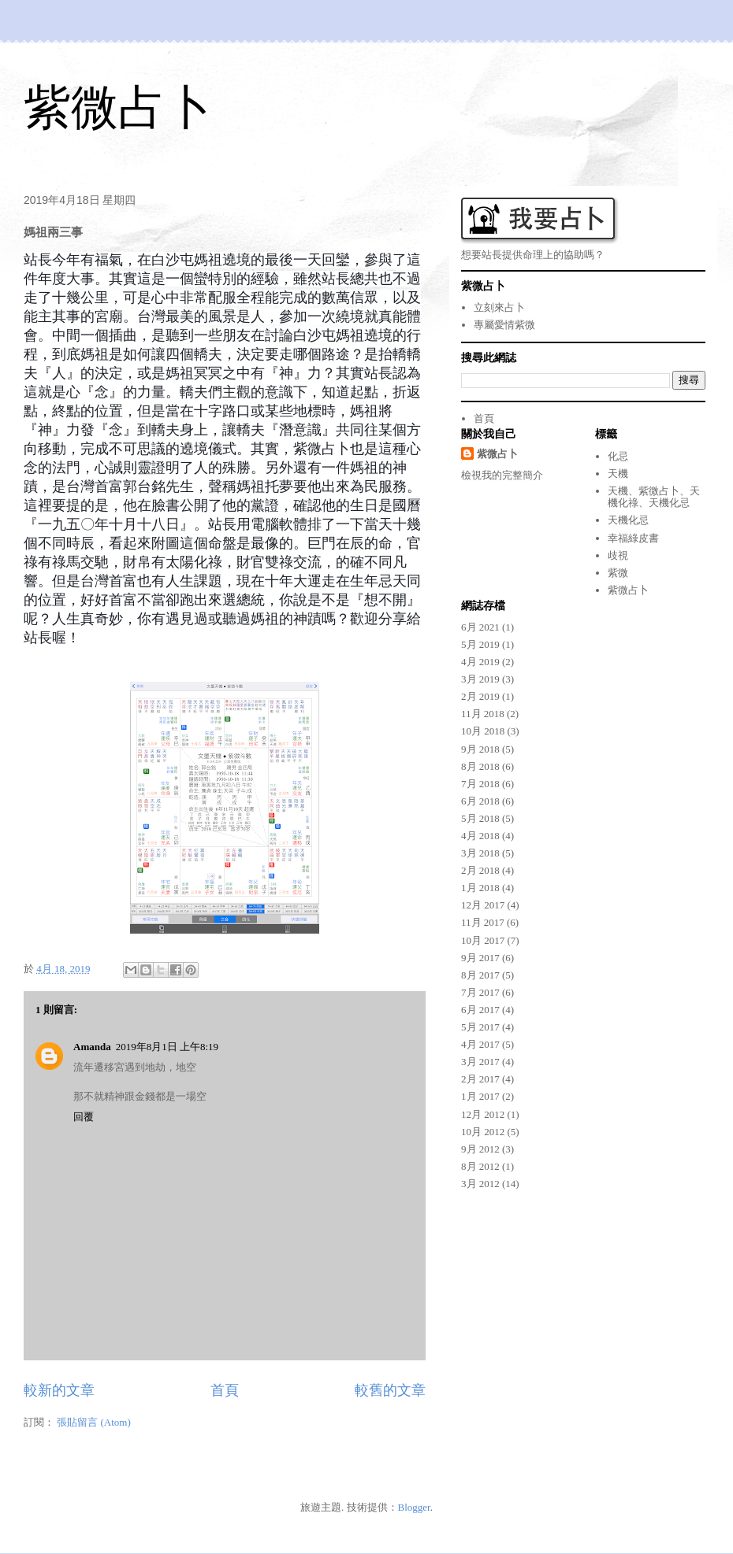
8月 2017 (480, 975)
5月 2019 (480, 644)
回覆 (83, 1117)
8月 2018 (480, 766)
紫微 (618, 573)
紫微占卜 (118, 107)
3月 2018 (480, 853)
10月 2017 (482, 940)
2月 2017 (480, 1079)
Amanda (92, 1047)
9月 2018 (480, 749)
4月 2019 (480, 662)
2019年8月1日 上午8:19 (167, 1047)
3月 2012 (480, 1184)
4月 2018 (480, 836)
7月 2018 (480, 784)
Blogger (414, 1507)
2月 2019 (480, 696)
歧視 (618, 555)
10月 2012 (482, 1132)
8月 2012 (480, 1166)
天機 (618, 473)
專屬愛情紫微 (504, 325)
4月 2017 (480, 1044)
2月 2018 (480, 870)
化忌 (618, 456)
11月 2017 (482, 922)
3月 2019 (480, 679)
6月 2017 (480, 1010)
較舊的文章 (390, 1390)
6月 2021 (480, 627)
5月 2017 (480, 1027)
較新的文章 (59, 1390)
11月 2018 (482, 714)
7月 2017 (480, 992)
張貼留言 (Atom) (94, 1422)
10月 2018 (482, 731)
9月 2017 (480, 958)
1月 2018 (480, 888)
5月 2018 (480, 818)
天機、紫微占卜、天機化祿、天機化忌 (654, 497)
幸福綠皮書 (633, 538)
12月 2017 (482, 905)
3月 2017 (480, 1061)
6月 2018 (480, 801)
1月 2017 (480, 1096)
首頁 (224, 1390)
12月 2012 (482, 1114)
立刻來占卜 (499, 307)
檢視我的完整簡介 (502, 475)
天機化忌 (628, 520)
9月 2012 (480, 1149)
